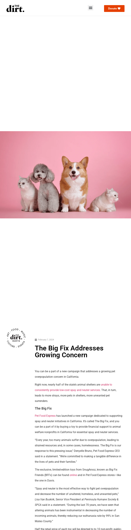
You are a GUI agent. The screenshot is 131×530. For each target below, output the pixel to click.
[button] (90, 8)
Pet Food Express (45, 415)
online (73, 475)
